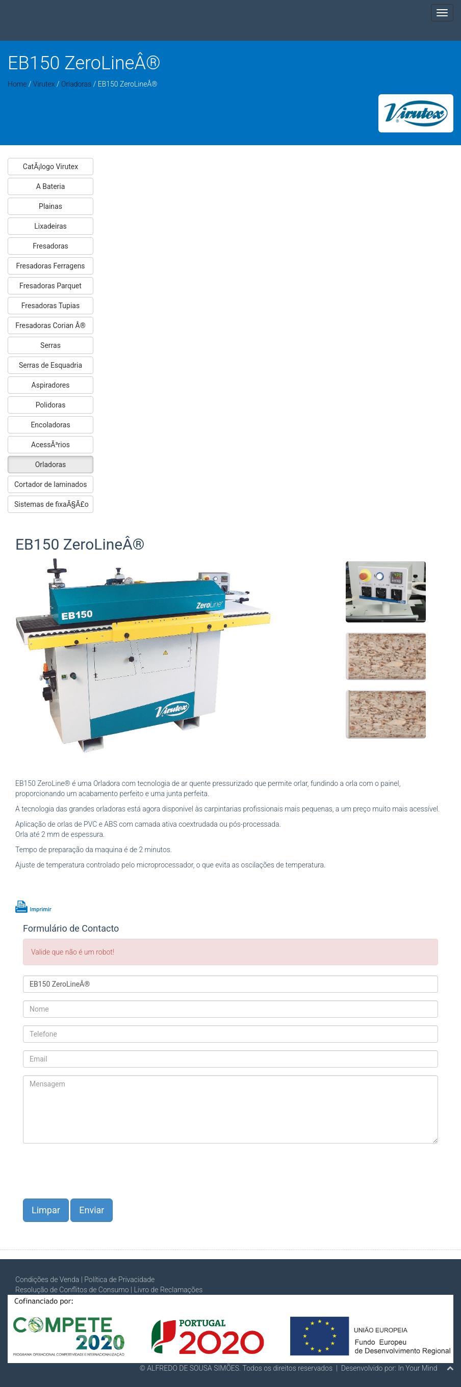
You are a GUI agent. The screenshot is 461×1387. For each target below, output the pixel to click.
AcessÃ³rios (50, 445)
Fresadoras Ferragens (50, 266)
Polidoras (51, 405)
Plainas (50, 206)
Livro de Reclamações (168, 1290)
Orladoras (76, 84)
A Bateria (50, 186)
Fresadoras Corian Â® (50, 325)
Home (17, 84)
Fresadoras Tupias (50, 306)
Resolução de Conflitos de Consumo (72, 1290)
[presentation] (100, 1171)
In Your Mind (417, 1368)
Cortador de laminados (50, 484)
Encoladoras (50, 425)
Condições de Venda (47, 1279)
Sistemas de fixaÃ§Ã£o (51, 504)
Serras (50, 345)
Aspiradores (51, 385)
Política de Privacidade (119, 1279)
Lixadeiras (50, 226)
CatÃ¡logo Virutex (50, 166)
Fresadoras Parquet (50, 286)
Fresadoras (50, 246)
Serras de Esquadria (50, 365)
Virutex (45, 84)
